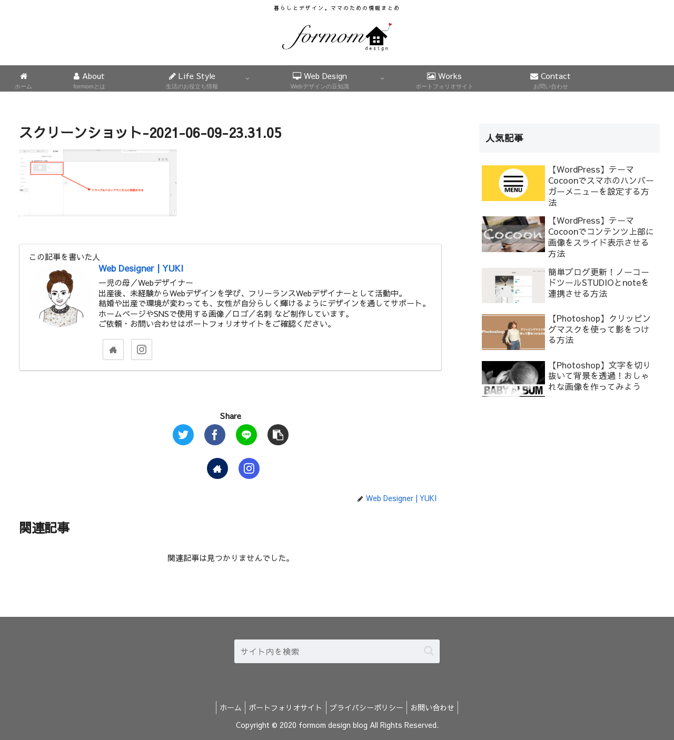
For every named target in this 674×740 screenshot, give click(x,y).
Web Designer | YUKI (140, 268)
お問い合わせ (439, 707)
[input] (336, 651)
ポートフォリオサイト (284, 707)
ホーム (225, 707)
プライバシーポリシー (368, 707)
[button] (429, 651)
